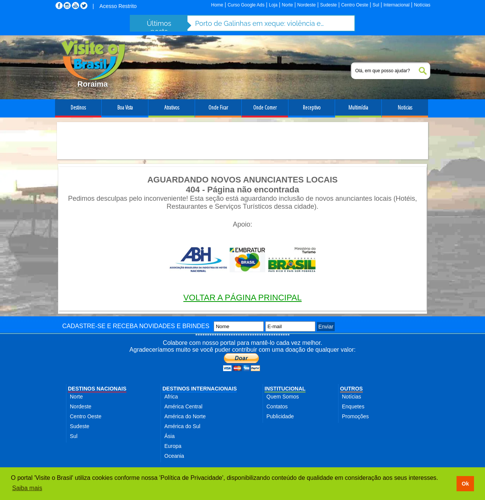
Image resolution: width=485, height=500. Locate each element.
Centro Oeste (354, 5)
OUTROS (351, 389)
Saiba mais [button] (27, 488)
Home (217, 5)
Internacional (397, 5)
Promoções (355, 416)
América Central (183, 406)
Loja (273, 5)
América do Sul (182, 426)
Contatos (277, 406)
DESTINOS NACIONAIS (97, 389)
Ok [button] (465, 484)
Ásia (169, 436)
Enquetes (353, 406)
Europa (172, 446)
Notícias (422, 5)
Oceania (174, 456)
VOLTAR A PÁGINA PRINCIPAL (242, 297)
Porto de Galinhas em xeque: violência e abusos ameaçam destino (259, 23)
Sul (376, 5)
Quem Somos (282, 397)
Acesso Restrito (118, 6)
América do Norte (185, 416)
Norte (287, 5)
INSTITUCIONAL (285, 389)
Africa (171, 397)
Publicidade (280, 416)
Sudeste (328, 5)
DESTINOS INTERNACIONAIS (199, 389)
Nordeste (306, 5)
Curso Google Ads (246, 5)
